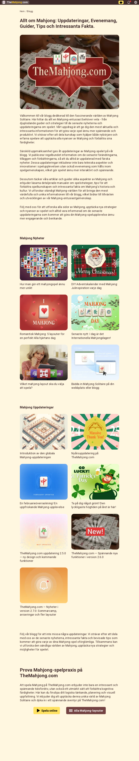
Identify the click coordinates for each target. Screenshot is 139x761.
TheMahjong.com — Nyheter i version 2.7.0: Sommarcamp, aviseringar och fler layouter (39, 610)
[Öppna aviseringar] (128, 2)
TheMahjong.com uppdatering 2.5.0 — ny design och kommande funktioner (43, 557)
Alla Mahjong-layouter (86, 710)
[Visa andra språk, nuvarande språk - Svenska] (135, 2)
